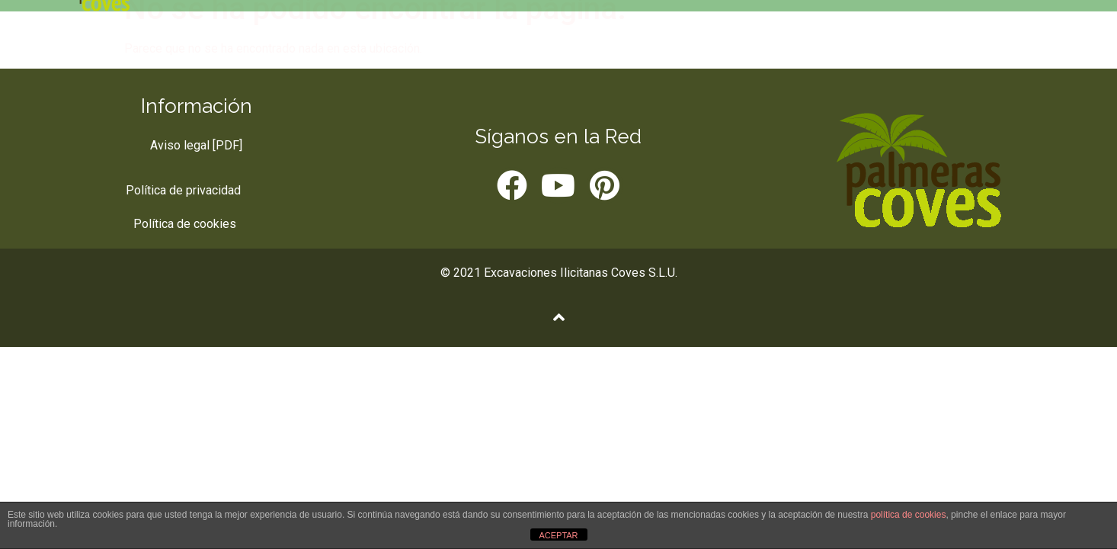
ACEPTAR (558, 535)
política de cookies (908, 514)
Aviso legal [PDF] (196, 145)
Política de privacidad (183, 190)
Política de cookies (184, 224)
